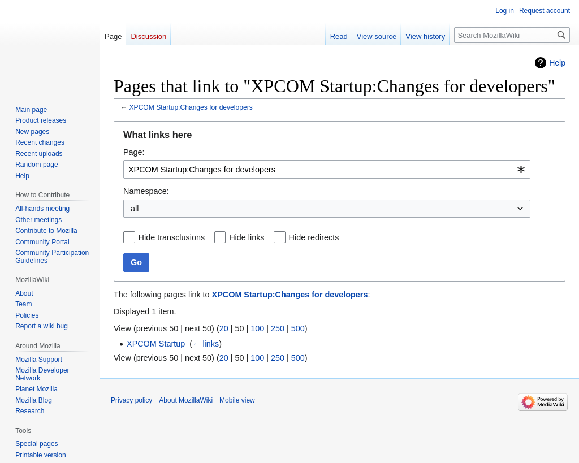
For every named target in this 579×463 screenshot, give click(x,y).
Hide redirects (314, 237)
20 (223, 328)
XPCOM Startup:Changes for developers (191, 107)
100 (257, 328)
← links (205, 343)
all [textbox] (135, 208)
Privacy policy (131, 400)
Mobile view (237, 400)
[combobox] (326, 169)
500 (298, 328)
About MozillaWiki (186, 400)
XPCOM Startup (156, 343)
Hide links (246, 237)
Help (557, 62)
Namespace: (146, 191)
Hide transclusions (172, 237)
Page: (134, 152)
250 (277, 328)
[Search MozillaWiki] (512, 35)
